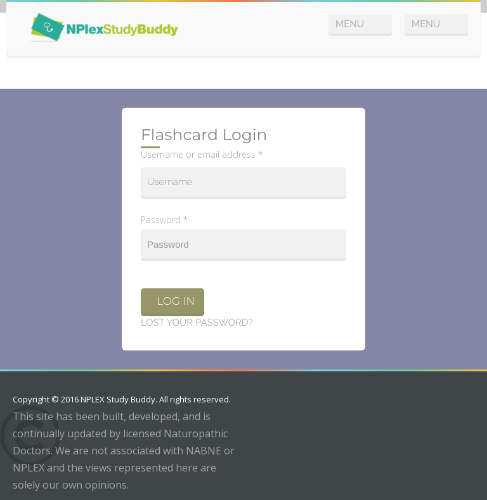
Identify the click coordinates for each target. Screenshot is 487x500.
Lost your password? (197, 322)
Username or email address (202, 154)
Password (164, 220)
